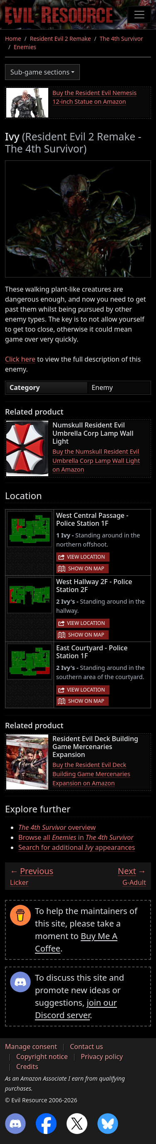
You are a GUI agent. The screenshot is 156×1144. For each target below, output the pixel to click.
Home (13, 38)
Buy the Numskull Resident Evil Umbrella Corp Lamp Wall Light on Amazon (96, 460)
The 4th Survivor (121, 38)
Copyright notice (42, 1056)
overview (57, 827)
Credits (27, 1066)
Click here (20, 359)
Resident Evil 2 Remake (60, 38)
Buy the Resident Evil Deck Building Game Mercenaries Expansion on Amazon (91, 774)
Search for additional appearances (76, 847)
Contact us (86, 1046)
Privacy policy (102, 1056)
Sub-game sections (39, 72)
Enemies (25, 47)
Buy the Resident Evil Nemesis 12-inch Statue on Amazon (94, 97)
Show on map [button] (86, 568)
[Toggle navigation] (139, 14)
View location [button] (86, 556)
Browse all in (76, 837)
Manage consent (31, 1046)
